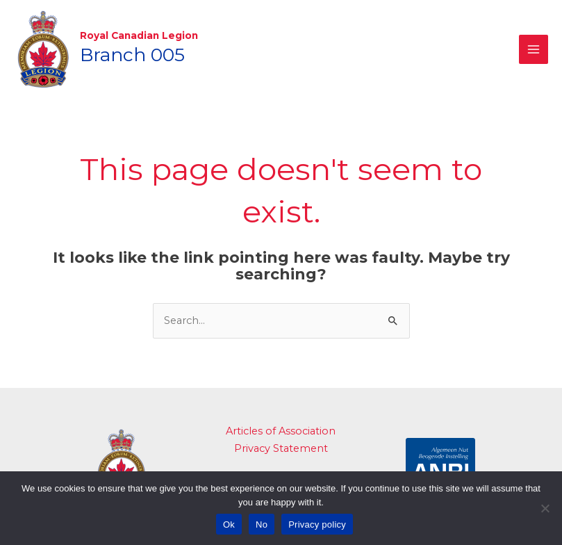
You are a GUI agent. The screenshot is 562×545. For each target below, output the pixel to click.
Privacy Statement (281, 443)
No (261, 524)
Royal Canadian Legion (135, 32)
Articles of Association (281, 425)
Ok (229, 524)
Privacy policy (317, 524)
